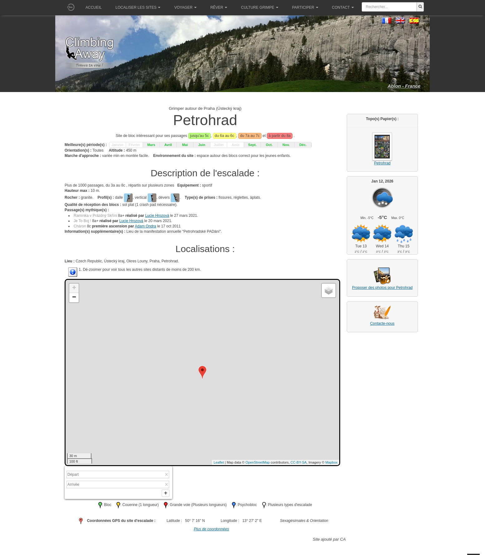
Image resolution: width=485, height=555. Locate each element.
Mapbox (331, 462)
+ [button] (74, 288)
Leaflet (218, 462)
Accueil (94, 7)
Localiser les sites (137, 7)
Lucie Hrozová (157, 215)
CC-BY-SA (299, 462)
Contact (343, 7)
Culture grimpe (259, 7)
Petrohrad (382, 163)
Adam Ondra (145, 226)
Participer (305, 7)
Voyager (185, 7)
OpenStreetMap (258, 462)
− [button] (74, 297)
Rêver (218, 7)
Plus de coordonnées (211, 530)
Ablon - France (404, 86)
